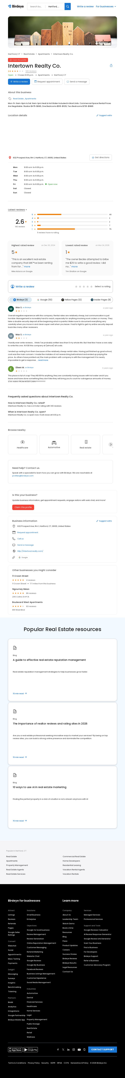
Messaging (13, 973)
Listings (11, 914)
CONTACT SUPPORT (102, 1049)
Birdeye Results (69, 962)
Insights (11, 982)
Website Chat (33, 956)
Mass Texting (14, 958)
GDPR (52, 1062)
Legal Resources (70, 967)
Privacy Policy (34, 1062)
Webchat (12, 945)
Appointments (14, 954)
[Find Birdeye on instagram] (73, 1049)
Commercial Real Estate (74, 856)
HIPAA (59, 1062)
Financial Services (35, 1001)
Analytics (12, 1006)
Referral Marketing (35, 951)
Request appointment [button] (27, 532)
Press (65, 941)
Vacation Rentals (71, 873)
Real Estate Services (15, 873)
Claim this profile (23, 506)
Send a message (77, 81)
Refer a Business (91, 960)
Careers (66, 949)
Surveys (11, 978)
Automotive (32, 993)
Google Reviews (34, 960)
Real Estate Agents (15, 869)
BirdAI (10, 1002)
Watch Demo (69, 923)
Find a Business (91, 947)
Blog (65, 936)
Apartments (44, 54)
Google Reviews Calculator (96, 929)
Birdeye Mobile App (16, 1019)
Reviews (11, 919)
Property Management (17, 864)
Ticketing (12, 991)
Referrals (12, 923)
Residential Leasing (72, 864)
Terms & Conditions (17, 1062)
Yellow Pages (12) (70, 299)
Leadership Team (70, 919)
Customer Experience (36, 978)
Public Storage (33, 1023)
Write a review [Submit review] (19, 81)
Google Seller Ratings (14, 933)
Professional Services (93, 919)
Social (10, 950)
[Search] (68, 6)
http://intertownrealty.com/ (30, 550)
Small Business (33, 914)
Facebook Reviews (35, 969)
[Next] (111, 444)
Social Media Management (39, 982)
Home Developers (71, 860)
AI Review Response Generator (97, 934)
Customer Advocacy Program (97, 964)
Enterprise (31, 919)
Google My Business (36, 964)
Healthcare (32, 1006)
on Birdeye (27, 307)
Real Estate (29, 54)
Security (45, 1062)
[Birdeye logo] (16, 7)
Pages (11, 927)
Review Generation (35, 938)
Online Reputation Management (41, 943)
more (26, 266)
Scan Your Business (92, 943)
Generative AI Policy (79, 1062)
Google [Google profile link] (23, 557)
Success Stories (70, 954)
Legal (29, 1015)
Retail (29, 1032)
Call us (20, 538)
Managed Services (92, 914)
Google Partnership (16, 1015)
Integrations (13, 1010)
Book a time (68, 927)
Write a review (85, 6)
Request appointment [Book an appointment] (47, 81)
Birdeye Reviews (70, 958)
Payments (12, 963)
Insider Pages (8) (99, 299)
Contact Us (68, 971)
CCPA (66, 1062)
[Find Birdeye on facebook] (58, 1049)
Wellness (31, 1036)
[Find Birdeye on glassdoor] (84, 1049)
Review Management (36, 934)
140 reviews (31, 71)
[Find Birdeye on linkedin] (68, 1049)
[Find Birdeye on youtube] (79, 1049)
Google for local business (38, 929)
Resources (67, 932)
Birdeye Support (91, 956)
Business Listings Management (41, 973)
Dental (30, 997)
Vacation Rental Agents (74, 869)
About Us (67, 914)
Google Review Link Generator (97, 938)
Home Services (33, 1010)
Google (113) (43, 299)
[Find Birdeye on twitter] (63, 1049)
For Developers (90, 951)
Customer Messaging (36, 947)
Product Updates (70, 945)
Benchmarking (14, 987)
